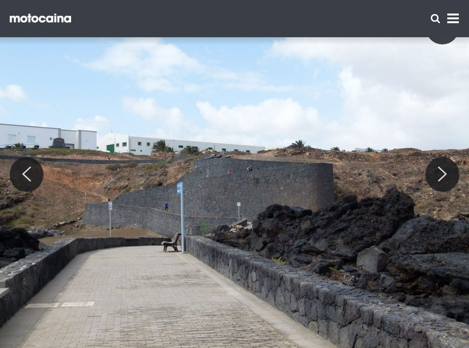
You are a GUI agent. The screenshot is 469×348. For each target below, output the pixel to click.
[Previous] (27, 174)
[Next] (442, 174)
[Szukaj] (435, 18)
